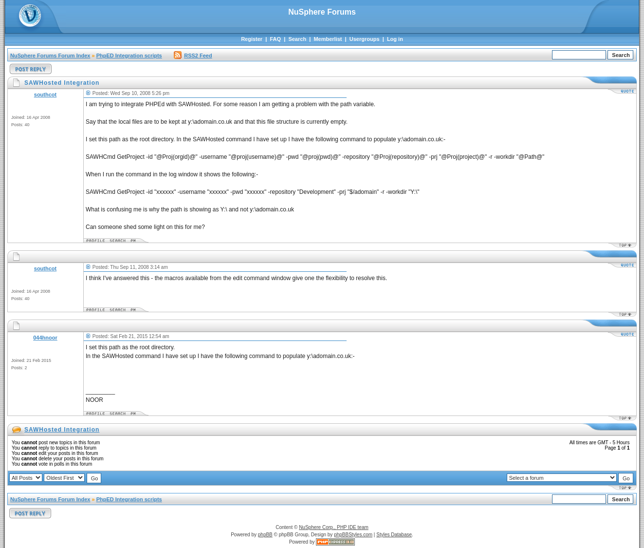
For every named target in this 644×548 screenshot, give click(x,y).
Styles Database (394, 534)
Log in (395, 39)
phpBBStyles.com (353, 534)
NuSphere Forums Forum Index (50, 55)
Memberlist (327, 39)
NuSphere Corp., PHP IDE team (333, 527)
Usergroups (365, 39)
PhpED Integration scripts (129, 55)
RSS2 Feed (193, 55)
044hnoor (45, 337)
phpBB (265, 534)
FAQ (275, 39)
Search (297, 39)
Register (251, 39)
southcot (45, 94)
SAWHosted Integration (61, 429)
